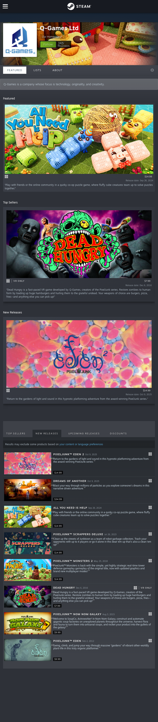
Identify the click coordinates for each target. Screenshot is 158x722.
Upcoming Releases (84, 433)
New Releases (47, 433)
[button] (48, 44)
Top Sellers (16, 433)
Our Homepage (52, 36)
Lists (37, 70)
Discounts (118, 433)
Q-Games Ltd (59, 28)
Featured (14, 70)
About (57, 70)
